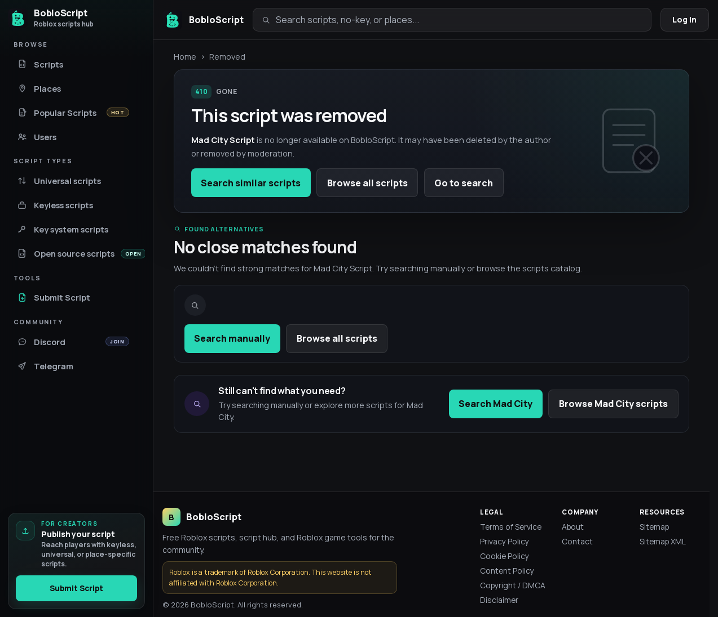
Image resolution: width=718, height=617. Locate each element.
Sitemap (654, 526)
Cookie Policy (504, 556)
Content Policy (507, 570)
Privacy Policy (504, 541)
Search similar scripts (251, 183)
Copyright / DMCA (512, 585)
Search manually (232, 338)
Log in (684, 19)
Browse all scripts (367, 183)
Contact (577, 541)
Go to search (463, 183)
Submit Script (76, 588)
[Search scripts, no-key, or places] (459, 20)
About (573, 526)
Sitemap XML (663, 541)
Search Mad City (495, 403)
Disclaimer (499, 599)
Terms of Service (510, 526)
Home (185, 56)
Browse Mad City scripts (613, 403)
